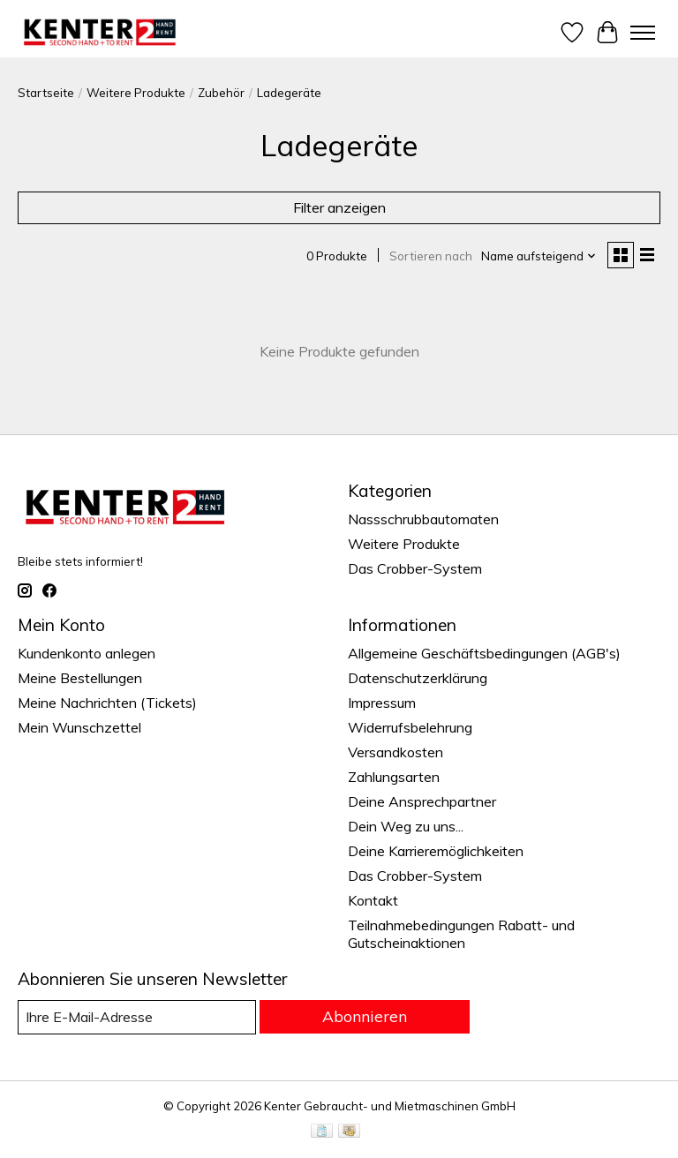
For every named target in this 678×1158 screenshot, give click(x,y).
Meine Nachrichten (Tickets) (107, 702)
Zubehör (221, 93)
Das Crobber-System (415, 568)
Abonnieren (364, 1016)
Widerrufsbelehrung (410, 727)
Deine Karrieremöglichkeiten (436, 851)
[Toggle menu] (642, 32)
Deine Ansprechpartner (422, 801)
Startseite (46, 93)
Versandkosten (395, 752)
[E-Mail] (137, 1017)
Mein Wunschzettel (79, 727)
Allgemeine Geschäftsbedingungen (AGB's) (484, 653)
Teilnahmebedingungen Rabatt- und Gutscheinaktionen (461, 933)
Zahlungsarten (394, 777)
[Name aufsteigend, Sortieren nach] (539, 256)
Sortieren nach (430, 256)
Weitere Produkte (136, 93)
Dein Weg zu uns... (405, 826)
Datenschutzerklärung (417, 678)
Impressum (382, 702)
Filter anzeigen (339, 207)
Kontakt (373, 900)
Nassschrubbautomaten (423, 519)
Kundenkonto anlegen (86, 653)
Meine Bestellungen (80, 678)
